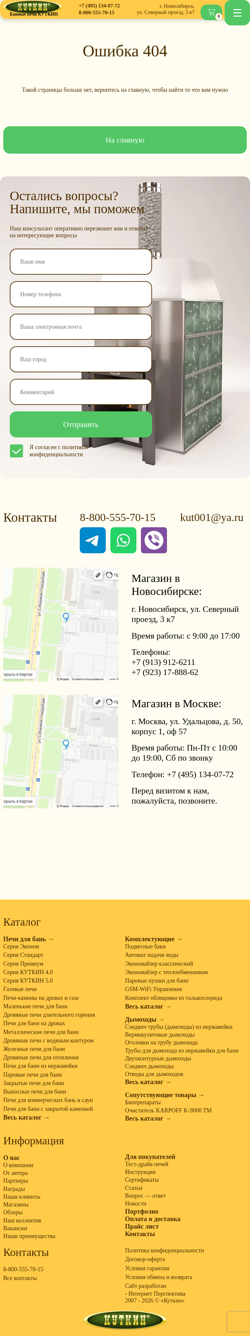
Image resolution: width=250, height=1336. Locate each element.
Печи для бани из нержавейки (40, 1066)
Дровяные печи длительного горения (49, 1015)
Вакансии (15, 1228)
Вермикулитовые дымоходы (160, 1034)
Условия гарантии (147, 1268)
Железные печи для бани (34, 1049)
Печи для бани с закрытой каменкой (48, 1109)
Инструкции (140, 1172)
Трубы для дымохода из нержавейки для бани (182, 1050)
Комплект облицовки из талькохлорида (173, 998)
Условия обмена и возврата (158, 1277)
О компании (18, 1165)
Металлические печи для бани (41, 1032)
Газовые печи (20, 989)
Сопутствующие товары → (164, 1095)
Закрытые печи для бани (33, 1083)
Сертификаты (142, 1180)
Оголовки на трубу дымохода (161, 1042)
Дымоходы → (145, 1019)
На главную (124, 140)
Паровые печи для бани (32, 1074)
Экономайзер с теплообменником (166, 972)
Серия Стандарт (23, 955)
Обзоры (12, 1212)
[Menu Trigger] (237, 12)
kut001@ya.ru (211, 517)
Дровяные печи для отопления (41, 1057)
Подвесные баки (145, 946)
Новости (135, 1203)
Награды (14, 1189)
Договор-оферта (145, 1259)
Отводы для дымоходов (154, 1074)
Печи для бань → (28, 939)
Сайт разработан (145, 1286)
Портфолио (142, 1211)
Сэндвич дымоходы (149, 1066)
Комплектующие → (154, 939)
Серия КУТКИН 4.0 (28, 972)
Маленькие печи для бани (35, 1006)
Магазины (16, 1204)
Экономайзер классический (159, 963)
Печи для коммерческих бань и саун (48, 1100)
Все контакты (20, 1278)
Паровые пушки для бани (156, 980)
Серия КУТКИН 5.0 (28, 980)
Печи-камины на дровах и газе (41, 998)
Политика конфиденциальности (164, 1250)
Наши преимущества (29, 1236)
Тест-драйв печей (146, 1164)
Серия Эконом (21, 946)
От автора (15, 1173)
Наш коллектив (22, 1220)
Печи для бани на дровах (34, 1023)
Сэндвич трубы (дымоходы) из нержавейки (178, 1027)
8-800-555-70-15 (96, 12)
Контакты (140, 1234)
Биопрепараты (143, 1102)
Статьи (133, 1188)
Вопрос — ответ (145, 1195)
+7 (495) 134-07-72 (99, 5)
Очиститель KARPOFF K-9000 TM (168, 1110)
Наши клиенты (21, 1196)
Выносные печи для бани (34, 1091)
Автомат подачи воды (151, 955)
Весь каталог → (26, 1117)
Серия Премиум (23, 963)
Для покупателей (150, 1156)
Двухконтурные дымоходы (158, 1058)
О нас (11, 1157)
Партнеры (15, 1181)
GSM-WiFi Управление (153, 989)
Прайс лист (142, 1226)
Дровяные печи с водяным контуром (48, 1040)
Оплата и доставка (152, 1219)
